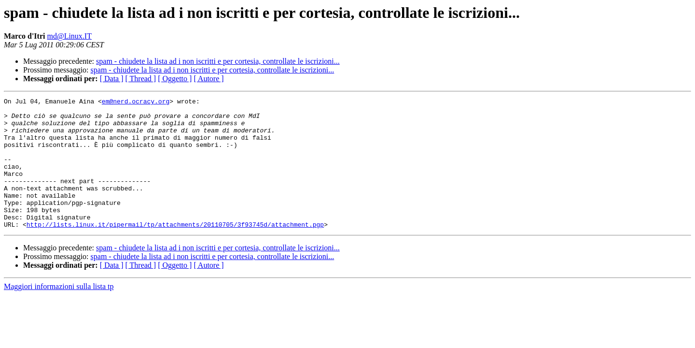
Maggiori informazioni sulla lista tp (59, 312)
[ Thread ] (140, 78)
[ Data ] (112, 78)
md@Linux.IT (69, 36)
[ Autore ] (208, 78)
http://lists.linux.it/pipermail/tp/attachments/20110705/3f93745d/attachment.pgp (175, 250)
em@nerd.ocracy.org (135, 102)
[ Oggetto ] (175, 78)
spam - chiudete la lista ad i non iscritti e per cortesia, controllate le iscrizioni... (218, 61)
